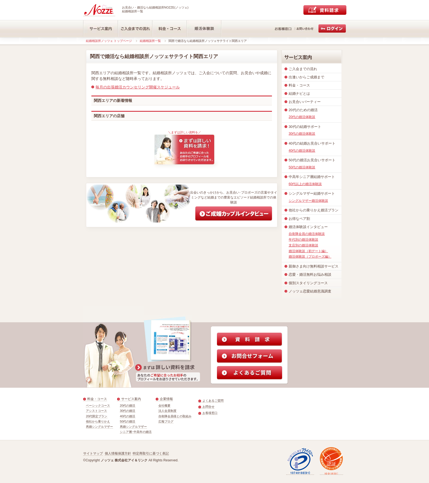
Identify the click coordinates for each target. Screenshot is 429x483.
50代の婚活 (127, 421)
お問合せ (208, 406)
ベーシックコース (98, 405)
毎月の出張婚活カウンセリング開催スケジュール (137, 87)
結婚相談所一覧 (150, 40)
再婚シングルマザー (99, 426)
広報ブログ (165, 421)
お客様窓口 (210, 413)
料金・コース (97, 399)
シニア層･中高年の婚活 (136, 431)
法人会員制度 (167, 410)
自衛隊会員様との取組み (175, 416)
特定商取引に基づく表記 (151, 453)
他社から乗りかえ (98, 421)
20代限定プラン (97, 416)
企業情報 (166, 399)
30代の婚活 (127, 410)
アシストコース (96, 410)
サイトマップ (93, 453)
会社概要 (164, 405)
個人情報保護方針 (118, 453)
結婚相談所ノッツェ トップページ (109, 40)
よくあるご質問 (213, 400)
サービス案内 (131, 399)
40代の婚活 (127, 416)
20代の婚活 (127, 405)
